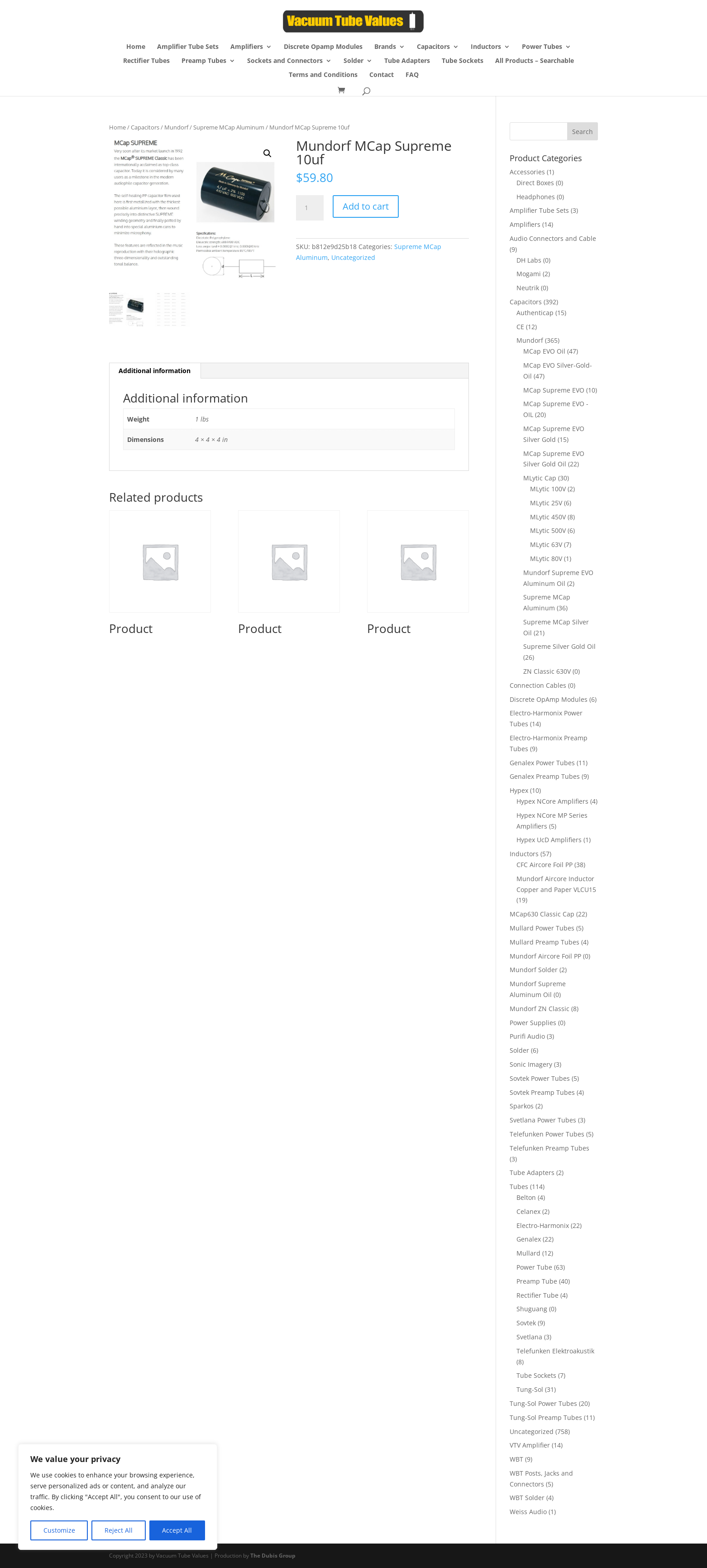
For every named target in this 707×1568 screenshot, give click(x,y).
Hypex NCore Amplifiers (552, 801)
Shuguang (531, 1308)
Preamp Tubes (204, 61)
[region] (117, 1497)
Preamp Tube (536, 1281)
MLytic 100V (548, 488)
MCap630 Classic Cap (542, 914)
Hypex (519, 790)
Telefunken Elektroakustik (555, 1351)
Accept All (177, 1530)
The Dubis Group (273, 1555)
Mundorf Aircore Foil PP (545, 956)
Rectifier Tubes (146, 61)
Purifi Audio (527, 1036)
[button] (267, 153)
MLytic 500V (548, 530)
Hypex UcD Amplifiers (549, 839)
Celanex (528, 1211)
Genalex (528, 1239)
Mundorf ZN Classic (539, 1008)
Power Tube (534, 1267)
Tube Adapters (407, 61)
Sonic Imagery (531, 1064)
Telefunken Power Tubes (547, 1134)
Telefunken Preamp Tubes (549, 1148)
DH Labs (528, 260)
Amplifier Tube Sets (188, 47)
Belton (526, 1197)
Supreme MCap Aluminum (228, 127)
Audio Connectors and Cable (553, 238)
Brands (385, 47)
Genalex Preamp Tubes (545, 776)
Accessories (527, 172)
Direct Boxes (535, 182)
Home (135, 47)
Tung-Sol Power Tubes (543, 1403)
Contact (381, 75)
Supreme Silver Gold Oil (559, 646)
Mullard (528, 1253)
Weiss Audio (528, 1511)
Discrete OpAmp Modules (549, 699)
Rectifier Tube (537, 1295)
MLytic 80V (546, 558)
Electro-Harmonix (542, 1225)
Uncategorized (353, 257)
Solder (353, 61)
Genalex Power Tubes (542, 762)
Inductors (486, 47)
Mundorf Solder (534, 969)
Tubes (519, 1186)
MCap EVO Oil (544, 351)
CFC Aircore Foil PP (544, 864)
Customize (59, 1530)
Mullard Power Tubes (542, 928)
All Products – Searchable (534, 61)
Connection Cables (538, 685)
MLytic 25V (546, 503)
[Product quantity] (309, 208)
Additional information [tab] (155, 370)
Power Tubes (542, 47)
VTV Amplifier (530, 1445)
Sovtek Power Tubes (540, 1078)
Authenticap (535, 312)
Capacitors (433, 47)
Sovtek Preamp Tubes (542, 1092)
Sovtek (526, 1323)
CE (520, 326)
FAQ (412, 75)
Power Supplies (533, 1022)
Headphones (535, 196)
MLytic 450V (548, 517)
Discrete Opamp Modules (323, 47)
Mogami (528, 273)
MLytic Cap (539, 478)
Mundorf (176, 127)
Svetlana (529, 1337)
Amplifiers (246, 47)
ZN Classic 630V (547, 671)
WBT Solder (527, 1497)
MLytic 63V (546, 544)
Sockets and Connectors (285, 61)
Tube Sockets (462, 61)
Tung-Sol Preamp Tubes (546, 1417)
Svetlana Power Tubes (543, 1120)
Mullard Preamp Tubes (544, 942)
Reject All (119, 1530)
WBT (516, 1459)
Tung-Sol (529, 1389)
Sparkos (522, 1106)
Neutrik (527, 287)
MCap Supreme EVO (553, 390)
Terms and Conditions (323, 75)
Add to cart (366, 206)
